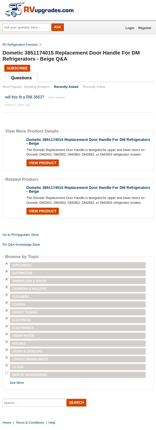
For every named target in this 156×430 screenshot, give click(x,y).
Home (7, 422)
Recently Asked (66, 87)
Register (144, 28)
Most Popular (12, 87)
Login (130, 28)
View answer (56, 97)
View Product (42, 163)
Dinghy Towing (24, 312)
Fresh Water (23, 336)
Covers (18, 304)
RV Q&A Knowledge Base (21, 244)
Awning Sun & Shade (29, 281)
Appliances (22, 265)
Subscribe (17, 68)
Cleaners (20, 296)
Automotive (22, 273)
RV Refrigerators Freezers (20, 44)
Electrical (21, 320)
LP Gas (17, 367)
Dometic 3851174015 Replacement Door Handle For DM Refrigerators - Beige (88, 141)
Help (52, 422)
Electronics (23, 328)
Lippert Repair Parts (30, 359)
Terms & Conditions (30, 422)
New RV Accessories (29, 375)
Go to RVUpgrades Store (21, 235)
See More (17, 383)
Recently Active (94, 87)
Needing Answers (37, 87)
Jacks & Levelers (27, 351)
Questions (21, 77)
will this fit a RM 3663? (24, 97)
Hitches (19, 343)
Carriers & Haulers (29, 289)
